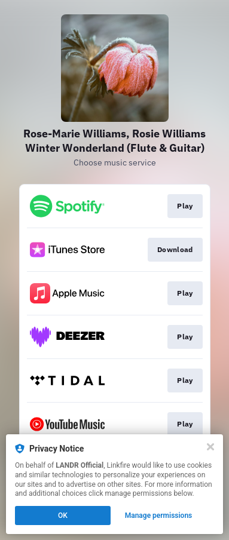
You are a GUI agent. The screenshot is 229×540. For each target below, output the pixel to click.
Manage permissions (159, 515)
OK (63, 515)
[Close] (210, 446)
